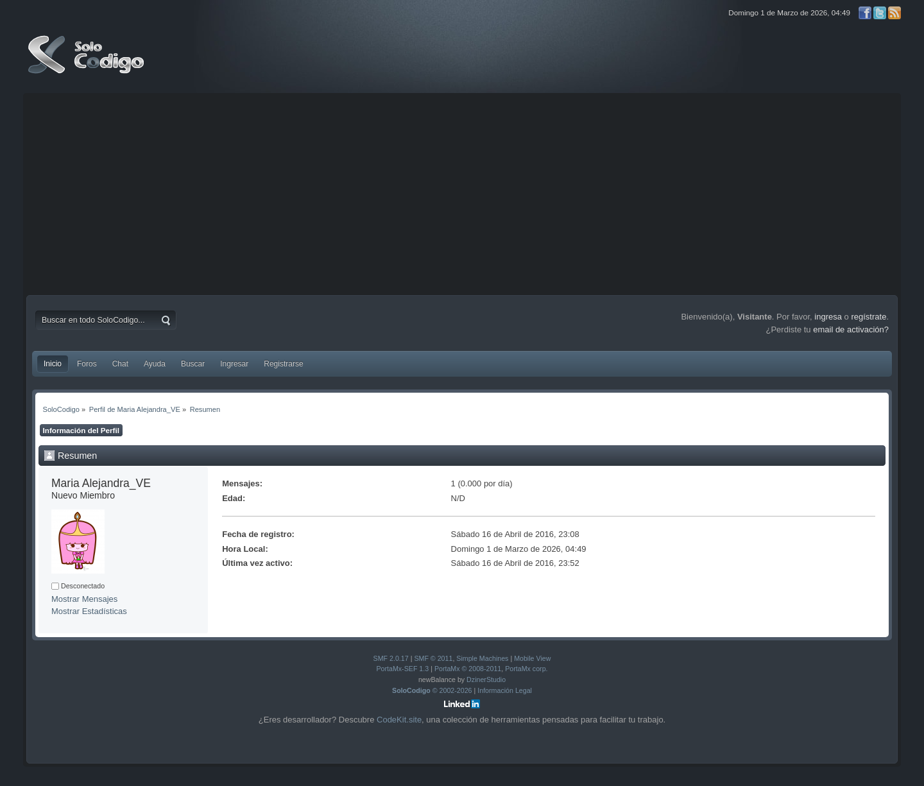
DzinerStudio (486, 679)
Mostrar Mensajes (84, 599)
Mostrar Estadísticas (89, 611)
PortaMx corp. (526, 668)
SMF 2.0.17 (391, 658)
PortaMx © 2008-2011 (467, 668)
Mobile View (532, 658)
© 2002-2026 (432, 690)
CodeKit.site (399, 719)
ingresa (828, 316)
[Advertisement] (462, 192)
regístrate (868, 316)
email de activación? (851, 329)
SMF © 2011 (433, 658)
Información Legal (504, 690)
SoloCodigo (87, 64)
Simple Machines (482, 658)
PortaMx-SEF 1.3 (402, 668)
